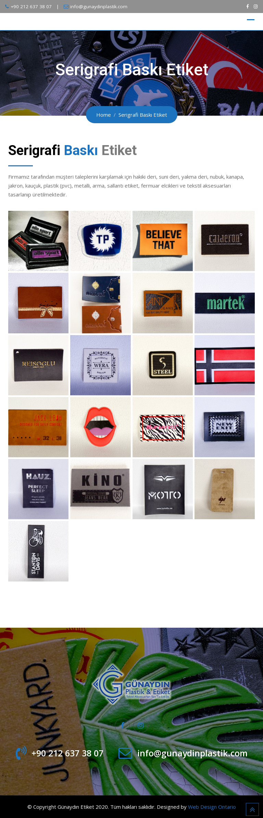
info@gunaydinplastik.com (98, 6)
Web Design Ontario (212, 806)
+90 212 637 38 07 (31, 6)
